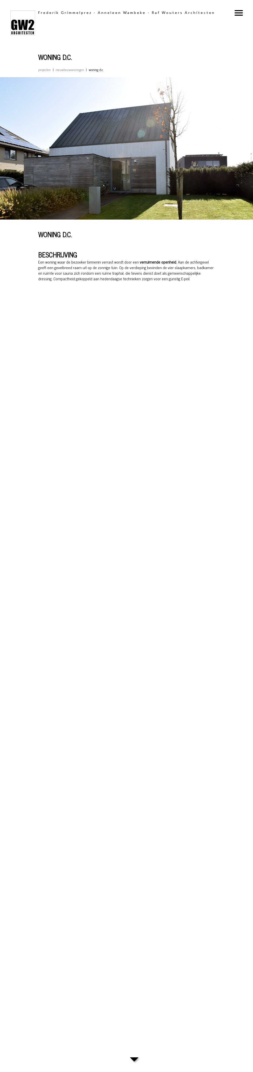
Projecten (44, 69)
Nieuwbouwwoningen (70, 69)
